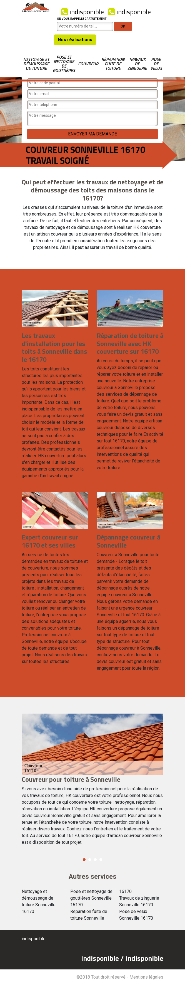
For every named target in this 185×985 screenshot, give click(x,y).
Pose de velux (156, 63)
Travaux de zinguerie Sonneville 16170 (139, 901)
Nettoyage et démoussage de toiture (36, 63)
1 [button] (84, 859)
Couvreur (88, 63)
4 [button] (100, 859)
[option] (92, 782)
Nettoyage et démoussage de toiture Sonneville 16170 (39, 901)
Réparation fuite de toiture (112, 63)
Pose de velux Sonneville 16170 (136, 915)
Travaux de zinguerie (137, 63)
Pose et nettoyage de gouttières (64, 64)
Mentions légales (146, 977)
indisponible (82, 12)
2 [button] (89, 859)
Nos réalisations (75, 39)
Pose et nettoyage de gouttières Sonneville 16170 (91, 898)
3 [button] (95, 859)
